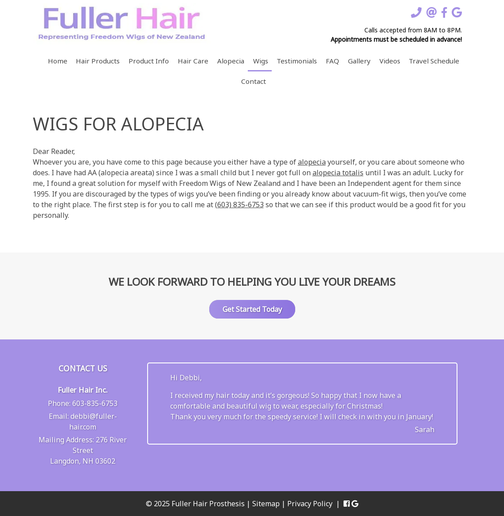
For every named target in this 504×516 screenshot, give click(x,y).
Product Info (149, 60)
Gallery (359, 60)
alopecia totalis (338, 172)
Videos (389, 60)
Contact (253, 81)
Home (57, 60)
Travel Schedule (434, 60)
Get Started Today (252, 309)
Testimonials (297, 60)
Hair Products (98, 60)
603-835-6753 (94, 403)
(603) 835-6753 (239, 204)
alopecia (312, 162)
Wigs (260, 60)
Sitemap (266, 503)
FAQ (332, 60)
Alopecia (230, 60)
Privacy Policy (309, 503)
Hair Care (193, 60)
